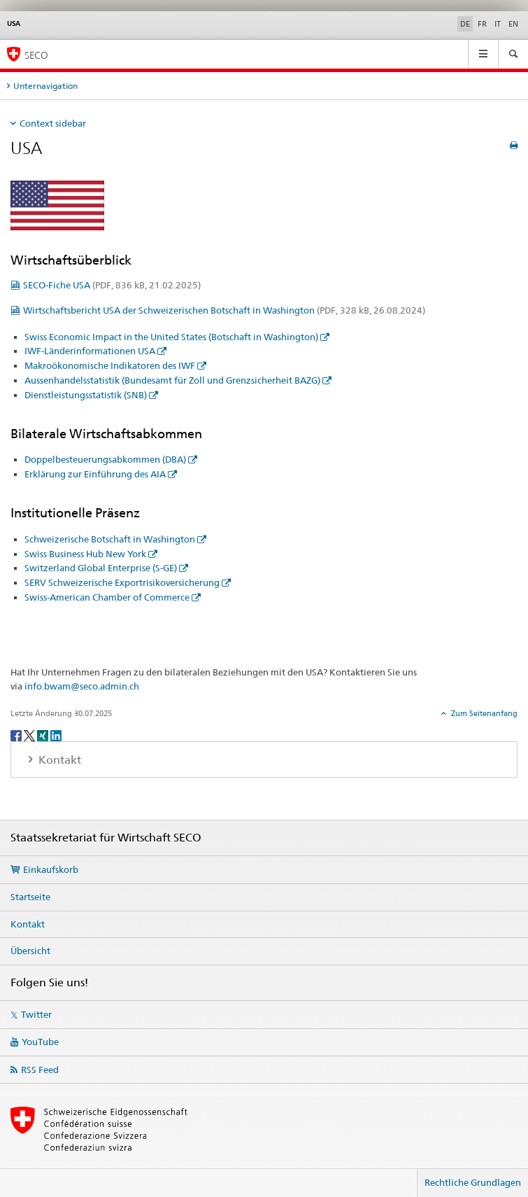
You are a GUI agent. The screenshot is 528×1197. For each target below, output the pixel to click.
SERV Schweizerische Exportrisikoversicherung (122, 582)
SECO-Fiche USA (112, 284)
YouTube (40, 1041)
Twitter (36, 1014)
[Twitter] (30, 734)
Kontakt (27, 924)
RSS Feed (40, 1069)
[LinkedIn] (56, 734)
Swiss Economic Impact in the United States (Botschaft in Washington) (171, 336)
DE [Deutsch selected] (465, 24)
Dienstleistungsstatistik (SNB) (85, 394)
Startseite (30, 896)
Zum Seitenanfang (483, 713)
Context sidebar (53, 123)
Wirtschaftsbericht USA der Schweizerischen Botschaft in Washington (224, 310)
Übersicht (30, 950)
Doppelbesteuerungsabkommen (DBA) (105, 459)
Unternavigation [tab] (45, 85)
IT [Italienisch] (497, 24)
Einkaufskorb (50, 869)
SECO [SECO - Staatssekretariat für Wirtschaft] (36, 55)
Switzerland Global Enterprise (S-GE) (100, 567)
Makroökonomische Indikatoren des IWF (109, 365)
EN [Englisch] (513, 24)
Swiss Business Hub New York (85, 553)
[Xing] (43, 734)
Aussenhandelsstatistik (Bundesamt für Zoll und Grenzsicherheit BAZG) (172, 380)
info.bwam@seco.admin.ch (81, 686)
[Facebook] (17, 734)
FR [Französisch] (482, 24)
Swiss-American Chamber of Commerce (107, 597)
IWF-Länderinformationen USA (89, 350)
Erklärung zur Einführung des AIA (95, 473)
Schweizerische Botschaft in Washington (109, 539)
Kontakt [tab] (58, 759)
